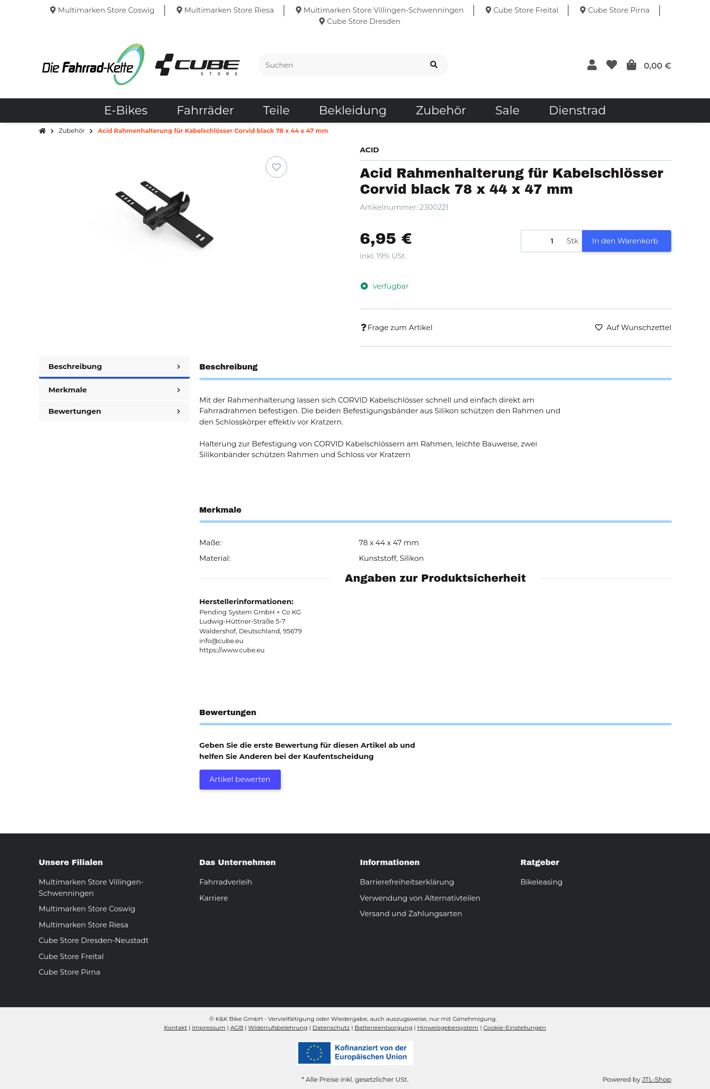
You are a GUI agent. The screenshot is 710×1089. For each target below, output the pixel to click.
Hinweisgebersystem (447, 1027)
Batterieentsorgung (384, 1027)
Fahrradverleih (226, 881)
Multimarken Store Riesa (83, 924)
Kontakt (175, 1027)
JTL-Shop (656, 1079)
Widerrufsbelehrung (278, 1027)
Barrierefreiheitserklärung (407, 881)
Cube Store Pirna (70, 972)
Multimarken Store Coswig (87, 908)
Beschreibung (114, 366)
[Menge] (542, 241)
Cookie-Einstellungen (514, 1027)
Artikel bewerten (240, 779)
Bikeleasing (542, 881)
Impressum (208, 1027)
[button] (592, 65)
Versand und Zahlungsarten (411, 913)
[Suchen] (339, 65)
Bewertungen (114, 411)
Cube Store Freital (71, 956)
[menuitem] (126, 110)
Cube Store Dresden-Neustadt (94, 940)
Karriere (214, 898)
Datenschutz (331, 1027)
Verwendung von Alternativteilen (420, 898)
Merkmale (114, 389)
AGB (236, 1027)
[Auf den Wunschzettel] (276, 167)
